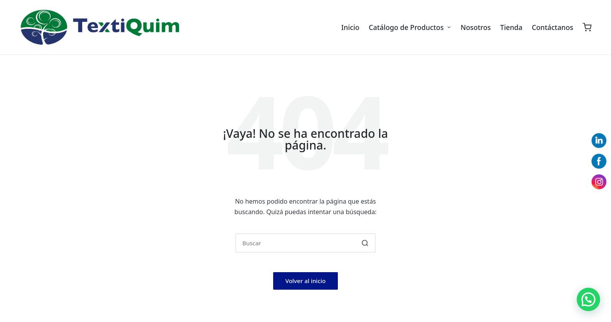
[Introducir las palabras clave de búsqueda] (305, 243)
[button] (365, 243)
